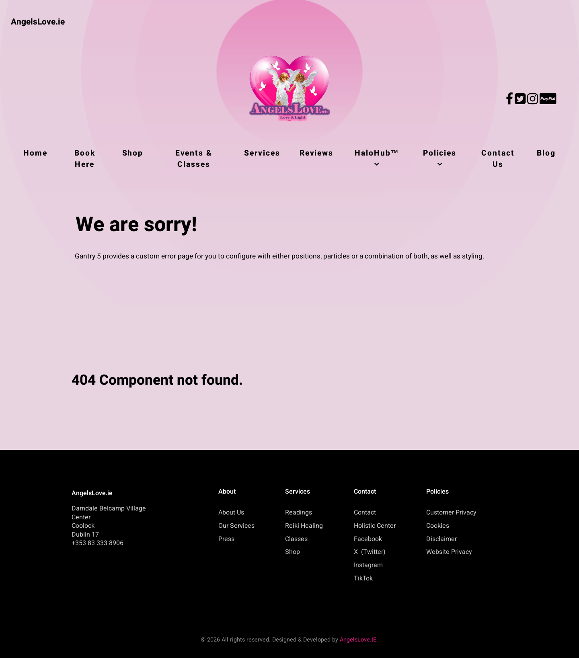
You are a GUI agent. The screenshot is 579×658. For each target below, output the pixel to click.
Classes (296, 539)
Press (226, 539)
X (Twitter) (370, 552)
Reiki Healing (304, 526)
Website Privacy (449, 552)
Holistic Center (375, 526)
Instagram (368, 565)
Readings (298, 512)
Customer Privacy (451, 512)
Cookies (437, 526)
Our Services (236, 526)
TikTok (363, 578)
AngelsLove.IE (358, 639)
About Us (231, 512)
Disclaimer (441, 539)
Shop (292, 552)
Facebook (368, 539)
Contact (365, 512)
